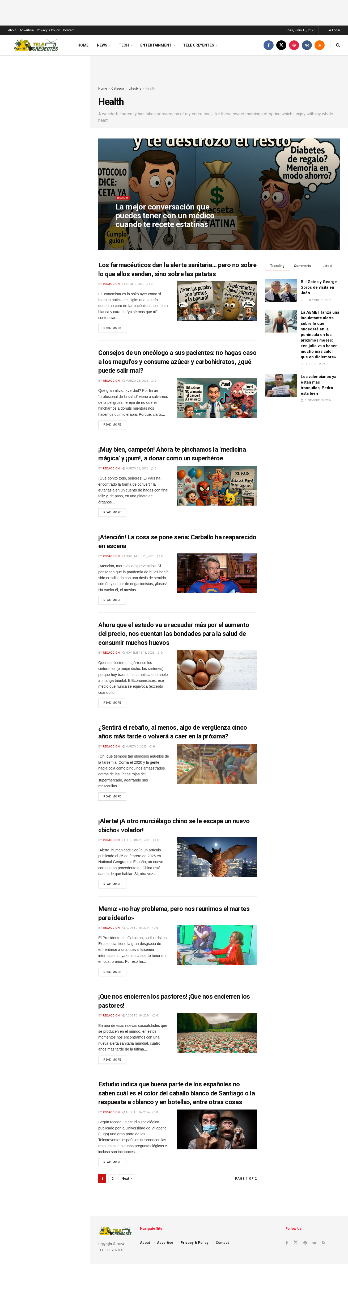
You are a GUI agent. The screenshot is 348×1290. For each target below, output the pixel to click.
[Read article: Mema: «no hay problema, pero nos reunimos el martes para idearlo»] (217, 951)
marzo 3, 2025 (134, 750)
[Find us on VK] (307, 45)
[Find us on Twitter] (281, 45)
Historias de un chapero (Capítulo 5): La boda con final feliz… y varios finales (56, 408)
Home (83, 45)
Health (150, 88)
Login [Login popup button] (334, 30)
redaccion (111, 284)
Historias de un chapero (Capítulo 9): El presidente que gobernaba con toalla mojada (55, 294)
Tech (124, 45)
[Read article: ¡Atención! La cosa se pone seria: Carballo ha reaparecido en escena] (217, 576)
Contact (69, 30)
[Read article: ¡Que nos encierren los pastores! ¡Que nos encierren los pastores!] (217, 1039)
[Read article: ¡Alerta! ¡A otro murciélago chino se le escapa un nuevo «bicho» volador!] (217, 862)
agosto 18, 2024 (136, 933)
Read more (114, 328)
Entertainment (156, 45)
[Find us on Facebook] (269, 45)
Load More (44, 492)
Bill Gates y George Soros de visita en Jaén (319, 287)
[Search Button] (338, 45)
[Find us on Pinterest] (294, 45)
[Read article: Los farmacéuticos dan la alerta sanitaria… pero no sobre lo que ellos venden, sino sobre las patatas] (217, 301)
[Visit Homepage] (36, 45)
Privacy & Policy (48, 30)
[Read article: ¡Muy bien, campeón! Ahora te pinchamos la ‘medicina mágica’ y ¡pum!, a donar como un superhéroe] (217, 487)
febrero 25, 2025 (136, 845)
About (12, 30)
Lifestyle (135, 88)
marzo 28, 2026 (135, 381)
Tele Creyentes (198, 45)
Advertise (27, 30)
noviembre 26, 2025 (138, 558)
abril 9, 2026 (133, 284)
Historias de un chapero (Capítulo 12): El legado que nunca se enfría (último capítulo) (56, 129)
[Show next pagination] (126, 1187)
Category (118, 88)
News (102, 45)
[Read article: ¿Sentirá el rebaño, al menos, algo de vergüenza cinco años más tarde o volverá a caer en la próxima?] (217, 768)
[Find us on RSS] (320, 45)
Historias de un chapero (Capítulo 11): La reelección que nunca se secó (55, 235)
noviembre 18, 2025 (138, 656)
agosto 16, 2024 (136, 1119)
